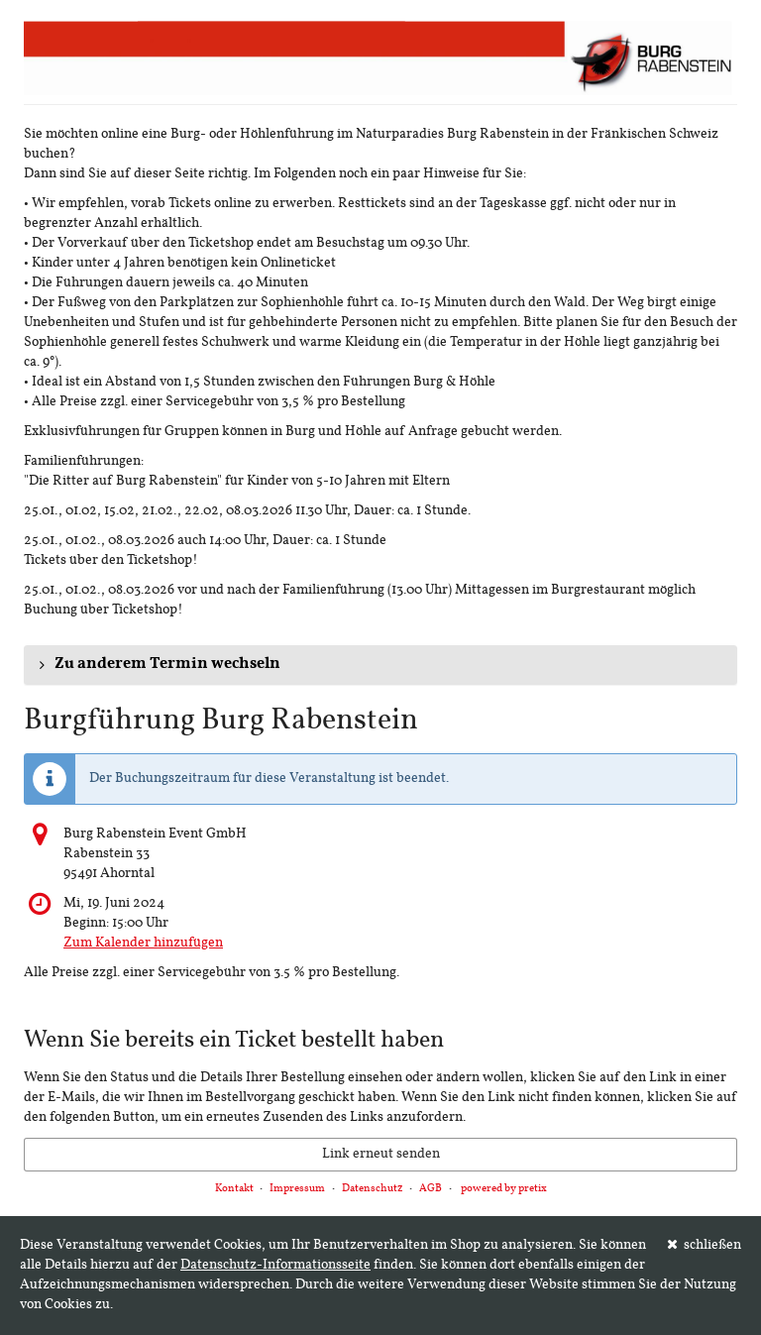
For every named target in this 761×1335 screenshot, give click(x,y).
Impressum (297, 1188)
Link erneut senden (381, 1154)
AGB (430, 1188)
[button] (380, 665)
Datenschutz (372, 1188)
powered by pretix (504, 1188)
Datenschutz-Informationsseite (275, 1265)
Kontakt (234, 1188)
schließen (704, 1245)
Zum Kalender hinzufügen (143, 943)
